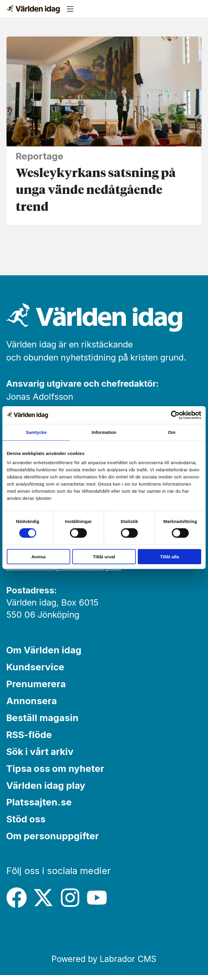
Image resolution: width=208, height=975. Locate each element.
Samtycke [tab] (36, 431)
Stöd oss (26, 819)
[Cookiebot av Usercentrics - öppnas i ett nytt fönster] (175, 414)
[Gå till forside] (33, 9)
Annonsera (31, 701)
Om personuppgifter (52, 836)
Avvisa (38, 556)
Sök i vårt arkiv (39, 751)
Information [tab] (104, 431)
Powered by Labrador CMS (104, 959)
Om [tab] (171, 431)
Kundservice (35, 667)
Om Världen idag (43, 650)
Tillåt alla (169, 556)
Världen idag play (45, 785)
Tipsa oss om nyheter (55, 768)
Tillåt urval (104, 556)
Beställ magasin (42, 717)
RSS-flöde (29, 734)
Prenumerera (36, 684)
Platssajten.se (39, 802)
